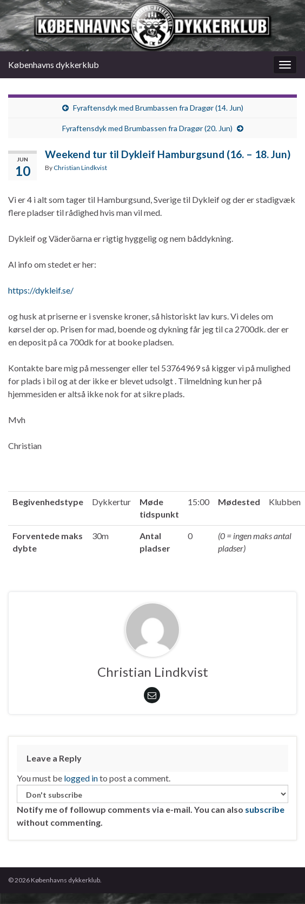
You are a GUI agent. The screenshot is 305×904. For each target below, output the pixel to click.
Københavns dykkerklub (53, 64)
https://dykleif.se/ (41, 290)
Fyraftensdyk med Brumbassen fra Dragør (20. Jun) (147, 128)
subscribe (264, 809)
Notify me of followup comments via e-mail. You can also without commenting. (152, 806)
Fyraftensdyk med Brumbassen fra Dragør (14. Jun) (158, 107)
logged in (81, 778)
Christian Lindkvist (80, 168)
